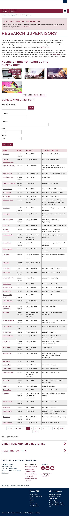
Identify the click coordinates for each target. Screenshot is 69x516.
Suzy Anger (6, 208)
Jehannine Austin (8, 336)
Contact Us (5, 473)
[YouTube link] (52, 468)
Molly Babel (6, 407)
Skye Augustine (7, 326)
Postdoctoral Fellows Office (30, 470)
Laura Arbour (6, 268)
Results (4, 135)
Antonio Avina (7, 368)
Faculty (29, 150)
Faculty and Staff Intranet (31, 480)
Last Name (5, 114)
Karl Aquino (6, 254)
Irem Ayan (6, 380)
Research (26, 485)
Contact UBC (34, 494)
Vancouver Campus (55, 494)
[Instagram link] (43, 468)
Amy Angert (6, 214)
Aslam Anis (6, 225)
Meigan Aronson (7, 287)
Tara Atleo (6, 312)
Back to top (6, 485)
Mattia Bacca (6, 417)
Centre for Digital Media (56, 503)
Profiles (19, 485)
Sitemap (13, 485)
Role (3, 129)
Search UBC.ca (34, 506)
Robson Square (53, 501)
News (31, 498)
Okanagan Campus (55, 496)
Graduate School (5, 15)
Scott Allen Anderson (9, 183)
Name (5, 150)
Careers (32, 502)
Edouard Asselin (7, 300)
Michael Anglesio (8, 219)
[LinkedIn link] (47, 468)
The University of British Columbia (29, 3)
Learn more (45, 47)
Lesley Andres (7, 192)
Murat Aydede (7, 390)
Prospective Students (15, 15)
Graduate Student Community (31, 475)
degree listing (56, 54)
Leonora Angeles (8, 200)
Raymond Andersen (8, 165)
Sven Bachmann (7, 422)
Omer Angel (6, 196)
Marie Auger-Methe (8, 320)
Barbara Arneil (7, 284)
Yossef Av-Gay (7, 353)
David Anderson (7, 173)
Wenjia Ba (6, 393)
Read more (25, 26)
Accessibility (37, 512)
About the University (36, 496)
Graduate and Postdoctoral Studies (34, 461)
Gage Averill (6, 361)
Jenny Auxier (6, 347)
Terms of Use (19, 512)
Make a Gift (33, 504)
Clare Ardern (6, 272)
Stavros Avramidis (8, 372)
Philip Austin (6, 341)
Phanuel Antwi (7, 243)
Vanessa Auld (7, 332)
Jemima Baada (7, 401)
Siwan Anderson (7, 189)
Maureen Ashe (7, 291)
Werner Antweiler (8, 235)
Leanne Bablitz (7, 411)
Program (5, 121)
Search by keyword (8, 104)
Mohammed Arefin (8, 278)
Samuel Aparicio (7, 249)
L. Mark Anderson (8, 177)
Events (32, 500)
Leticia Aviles (6, 365)
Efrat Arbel (6, 262)
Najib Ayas (6, 386)
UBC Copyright (28, 512)
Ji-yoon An (6, 154)
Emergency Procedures (8, 512)
